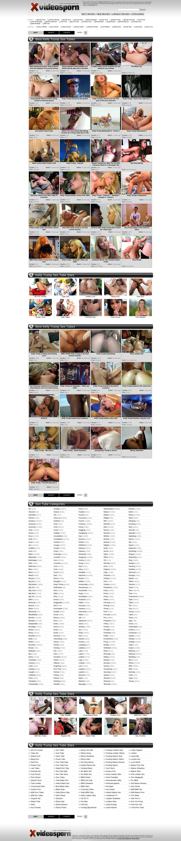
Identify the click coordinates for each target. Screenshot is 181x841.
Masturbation (109, 509)
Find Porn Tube (138, 807)
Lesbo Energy (111, 804)
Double (56, 612)
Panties (106, 584)
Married (81, 681)
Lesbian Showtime (113, 798)
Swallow (132, 569)
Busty (31, 657)
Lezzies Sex (135, 759)
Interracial (82, 612)
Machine (82, 675)
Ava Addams (105, 27)
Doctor (56, 599)
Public (106, 636)
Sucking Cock (136, 22)
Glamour (82, 548)
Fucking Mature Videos (115, 759)
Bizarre (31, 606)
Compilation (58, 539)
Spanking (132, 536)
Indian (81, 603)
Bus (30, 654)
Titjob (131, 603)
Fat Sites (84, 801)
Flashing (57, 681)
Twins (131, 618)
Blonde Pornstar (129, 20)
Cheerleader (33, 684)
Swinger (132, 575)
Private (106, 627)
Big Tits (31, 596)
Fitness (56, 678)
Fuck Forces (115, 316)
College (56, 533)
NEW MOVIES (103, 14)
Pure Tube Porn (62, 765)
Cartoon (32, 663)
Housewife (83, 590)
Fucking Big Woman (89, 807)
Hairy (81, 569)
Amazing (32, 524)
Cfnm (31, 678)
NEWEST (51, 32)
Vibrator (132, 639)
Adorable (32, 515)
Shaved (106, 678)
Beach (31, 575)
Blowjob (32, 621)
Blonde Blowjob (91, 20)
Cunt (55, 566)
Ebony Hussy (86, 753)
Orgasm (107, 569)
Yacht (131, 675)
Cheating (32, 681)
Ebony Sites (85, 759)
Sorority (132, 530)
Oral (105, 566)
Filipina (56, 663)
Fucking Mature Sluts (114, 756)
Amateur (32, 521)
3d (30, 509)
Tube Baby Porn (62, 780)
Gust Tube (60, 753)
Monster (107, 533)
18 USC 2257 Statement (124, 838)
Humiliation (83, 596)
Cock (56, 527)
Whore (131, 663)
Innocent (82, 606)
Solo (130, 527)
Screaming (108, 669)
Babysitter (32, 557)
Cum (55, 560)
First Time (57, 669)
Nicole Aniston (79, 27)
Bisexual (32, 603)
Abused (31, 512)
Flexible (57, 684)
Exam (56, 630)
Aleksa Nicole (66, 27)
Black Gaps (60, 789)
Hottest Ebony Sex (88, 765)
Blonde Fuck (41, 20)
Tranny (131, 612)
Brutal (31, 648)
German (82, 539)
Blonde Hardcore (51, 22)
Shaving (107, 681)
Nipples (106, 545)
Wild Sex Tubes (40, 735)
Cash (31, 666)
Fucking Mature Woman (115, 762)
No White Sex (86, 774)
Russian (107, 663)
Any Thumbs (140, 735)
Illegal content (135, 838)
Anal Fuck (63, 22)
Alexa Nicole (54, 27)
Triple (131, 615)
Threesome (133, 596)
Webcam (132, 654)
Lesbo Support (136, 750)
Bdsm (31, 572)
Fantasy (57, 648)
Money (106, 530)
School (106, 666)
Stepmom (132, 548)
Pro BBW (134, 780)
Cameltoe (32, 660)
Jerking (81, 627)
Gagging (82, 530)
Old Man (107, 563)
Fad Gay (84, 804)
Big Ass (31, 581)
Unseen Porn (115, 714)
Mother (106, 536)
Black (31, 609)
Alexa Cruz (149, 27)
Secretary (107, 672)
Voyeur (131, 648)
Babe (31, 554)
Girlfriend (82, 545)
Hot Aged (109, 786)
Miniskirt (107, 524)
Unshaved (133, 633)
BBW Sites (85, 786)
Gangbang (83, 533)
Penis (106, 593)
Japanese (82, 621)
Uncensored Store (90, 714)
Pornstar (107, 615)
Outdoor (107, 578)
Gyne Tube (60, 756)
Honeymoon (83, 587)
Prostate (107, 630)
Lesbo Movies (111, 807)
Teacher (132, 584)
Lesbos (134, 753)
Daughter (57, 581)
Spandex (132, 533)
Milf (105, 521)
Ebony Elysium (61, 804)
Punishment (108, 639)
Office (106, 557)
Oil (105, 560)
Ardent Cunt (90, 296)
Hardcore (82, 575)
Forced (81, 515)
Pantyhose (108, 587)
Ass (30, 545)
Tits (130, 606)
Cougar (56, 545)
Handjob (82, 572)
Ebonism (59, 798)
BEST (36, 32)
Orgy (105, 572)
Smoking (132, 524)
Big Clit (31, 587)
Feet (55, 654)
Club (55, 524)
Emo (55, 621)
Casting (31, 669)
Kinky (81, 633)
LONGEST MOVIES (120, 14)
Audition (32, 548)
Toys (130, 609)
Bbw (30, 569)
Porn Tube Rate (62, 762)
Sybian (131, 578)
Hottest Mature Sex (113, 792)
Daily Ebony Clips (63, 792)
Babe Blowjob (35, 23)
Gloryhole (82, 554)
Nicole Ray (128, 27)
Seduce (106, 675)
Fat (55, 651)
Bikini (31, 599)
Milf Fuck (47, 23)
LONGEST (66, 32)
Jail (80, 618)
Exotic (56, 633)
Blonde (31, 618)
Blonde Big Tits (124, 22)
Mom (105, 527)
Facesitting (58, 639)
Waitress (132, 651)
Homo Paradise (112, 777)
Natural (106, 542)
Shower (131, 509)
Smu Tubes (60, 777)
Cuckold (57, 557)
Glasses (82, 551)
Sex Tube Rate (61, 771)
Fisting (56, 675)
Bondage (32, 627)
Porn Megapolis (137, 777)
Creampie (57, 554)
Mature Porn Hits (137, 765)
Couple (56, 548)
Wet (130, 660)
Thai (130, 593)
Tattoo (131, 581)
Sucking (132, 566)
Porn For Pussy (137, 801)
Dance (56, 578)
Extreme (57, 636)
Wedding (132, 657)
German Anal (78, 20)
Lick (80, 666)
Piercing (107, 603)
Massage (82, 684)
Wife (130, 666)
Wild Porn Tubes (140, 714)
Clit (55, 515)
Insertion (82, 609)
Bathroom (32, 566)
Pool (105, 612)
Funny (81, 527)
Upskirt (131, 636)
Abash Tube (90, 735)
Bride (31, 639)
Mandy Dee (117, 27)
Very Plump (135, 786)
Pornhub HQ (90, 316)
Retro (106, 651)
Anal (30, 530)
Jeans (81, 624)
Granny (81, 560)
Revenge (107, 654)
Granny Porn (111, 771)
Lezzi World (135, 762)
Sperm (131, 539)
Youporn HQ (65, 735)
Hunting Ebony (86, 768)
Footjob (81, 512)
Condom (57, 542)
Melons (106, 515)
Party (106, 590)
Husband (82, 599)
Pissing (106, 606)
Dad (55, 575)
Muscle (106, 539)
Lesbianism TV (111, 795)
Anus (31, 536)
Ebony (56, 618)
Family (56, 645)
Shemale (107, 684)
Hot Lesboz (110, 789)
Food (81, 509)
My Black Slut (86, 771)
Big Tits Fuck (74, 22)
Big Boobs (33, 584)
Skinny (131, 515)
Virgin (131, 645)
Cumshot (57, 563)
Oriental (107, 575)
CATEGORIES (137, 14)
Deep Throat (58, 584)
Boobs (31, 630)
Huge (81, 593)
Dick (55, 590)
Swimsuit (132, 572)
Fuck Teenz (110, 768)
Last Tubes (65, 316)
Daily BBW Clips (87, 792)
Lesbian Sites (111, 801)
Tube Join (65, 296)
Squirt (131, 545)
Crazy (56, 551)
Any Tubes (60, 750)
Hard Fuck (141, 20)
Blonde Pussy (116, 20)
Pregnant (107, 621)
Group (81, 563)
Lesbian (82, 663)
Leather (81, 657)
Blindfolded (33, 615)
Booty (31, 633)
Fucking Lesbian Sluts (114, 750)
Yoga (130, 678)
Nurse (106, 551)
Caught (31, 672)
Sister (131, 512)
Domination (58, 609)
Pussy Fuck (104, 20)
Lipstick (81, 672)
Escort (56, 627)
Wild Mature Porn (137, 792)
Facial (56, 642)
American (32, 527)
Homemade (83, 584)
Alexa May (138, 27)
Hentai (81, 578)
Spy (130, 542)
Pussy (106, 642)
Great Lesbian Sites (113, 774)
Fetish (56, 660)
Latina (81, 654)
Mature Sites (136, 771)
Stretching (133, 557)
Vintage (131, 642)
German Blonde (54, 20)
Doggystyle (58, 603)
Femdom (57, 657)
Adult (115, 735)
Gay (80, 536)
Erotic (56, 624)
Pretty (106, 624)
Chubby (57, 509)
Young (131, 681)
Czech (56, 572)
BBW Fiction (85, 777)
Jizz (80, 630)
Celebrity (32, 675)
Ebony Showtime (87, 756)
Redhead (107, 648)
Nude (106, 548)
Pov (105, 618)
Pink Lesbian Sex (137, 774)
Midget (106, 518)
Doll (55, 606)
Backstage (33, 560)
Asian (31, 542)
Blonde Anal (67, 20)
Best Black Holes (62, 786)
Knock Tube (60, 759)
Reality (106, 645)
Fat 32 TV (84, 798)
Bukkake (32, 651)
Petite (106, 599)
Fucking (82, 524)
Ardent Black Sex (62, 783)
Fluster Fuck (40, 316)
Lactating (82, 645)
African (31, 518)
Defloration (58, 587)
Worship (132, 672)
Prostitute (107, 633)
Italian (81, 615)
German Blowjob (36, 22)
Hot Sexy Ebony (87, 762)
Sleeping (132, 521)
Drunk (56, 615)
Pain (105, 581)
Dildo (56, 593)
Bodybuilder (33, 624)
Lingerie (82, 669)
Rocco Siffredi (42, 27)
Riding (106, 657)
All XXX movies (40, 296)
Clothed (57, 521)
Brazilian (32, 636)
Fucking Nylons (112, 765)
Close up (57, 518)
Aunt (30, 551)
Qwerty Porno (40, 714)
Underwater (133, 627)
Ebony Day (60, 801)
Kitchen (81, 639)
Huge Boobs (111, 22)
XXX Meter (135, 795)
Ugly (130, 621)
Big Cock (32, 590)
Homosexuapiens (112, 783)
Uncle (131, 624)
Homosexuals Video (113, 780)
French (81, 521)
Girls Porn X (135, 798)
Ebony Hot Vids (87, 750)
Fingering (57, 666)
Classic (56, 512)
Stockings (132, 551)
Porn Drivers (140, 316)
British (31, 642)
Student (132, 563)
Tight (130, 599)
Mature (106, 512)
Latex (81, 651)
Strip (130, 560)
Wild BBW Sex (136, 789)
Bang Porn (115, 296)
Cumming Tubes (87, 789)
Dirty (55, 596)
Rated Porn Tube (62, 768)
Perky (106, 596)
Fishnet (56, 672)
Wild (130, 669)
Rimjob (106, 660)
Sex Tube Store (62, 774)
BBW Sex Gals (87, 780)
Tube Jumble (65, 714)
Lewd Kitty (135, 756)
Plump (106, 609)
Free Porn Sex (136, 804)
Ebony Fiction (61, 807)
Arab (30, 539)
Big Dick (32, 593)
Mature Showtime (138, 768)
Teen (130, 590)
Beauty (31, 578)
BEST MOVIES (88, 14)
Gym (80, 566)
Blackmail (32, 612)
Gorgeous (82, 557)
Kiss (80, 636)
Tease (131, 587)
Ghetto (81, 542)
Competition (58, 536)
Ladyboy (82, 648)
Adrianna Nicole (92, 27)
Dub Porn (140, 296)
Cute (55, 569)
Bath (30, 563)
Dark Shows (60, 795)
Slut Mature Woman (138, 783)
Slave (131, 518)
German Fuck (87, 22)
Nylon (106, 554)
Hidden (81, 581)
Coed (56, 530)
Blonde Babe (99, 22)
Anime (31, 533)
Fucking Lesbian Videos (115, 753)
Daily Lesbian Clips (88, 795)
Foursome (82, 518)
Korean (81, 642)
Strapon (132, 554)
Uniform (132, 630)
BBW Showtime (87, 783)
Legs (80, 660)
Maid (80, 678)
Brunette (32, 645)
